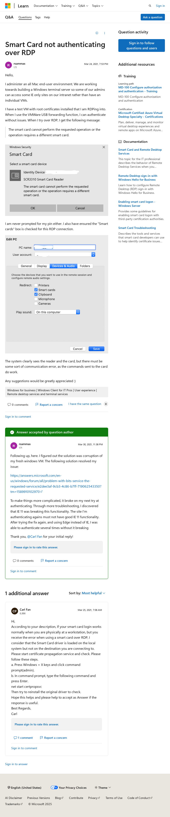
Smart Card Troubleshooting (137, 228)
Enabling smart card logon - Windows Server (136, 203)
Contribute (76, 798)
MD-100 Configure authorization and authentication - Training (140, 89)
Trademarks (12, 804)
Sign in (160, 6)
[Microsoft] (8, 6)
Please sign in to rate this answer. (36, 547)
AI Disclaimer (13, 798)
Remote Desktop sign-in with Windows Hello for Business (137, 178)
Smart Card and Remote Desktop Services (140, 151)
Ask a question (152, 17)
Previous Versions (38, 798)
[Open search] (150, 6)
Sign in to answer (16, 764)
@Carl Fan (35, 536)
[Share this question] (104, 33)
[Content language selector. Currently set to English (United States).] (24, 787)
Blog (58, 798)
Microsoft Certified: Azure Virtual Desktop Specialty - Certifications (140, 115)
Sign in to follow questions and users (141, 45)
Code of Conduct (139, 798)
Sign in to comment (18, 416)
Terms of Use (114, 798)
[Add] (97, 33)
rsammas (19, 63)
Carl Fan (25, 609)
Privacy (93, 798)
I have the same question (84, 404)
